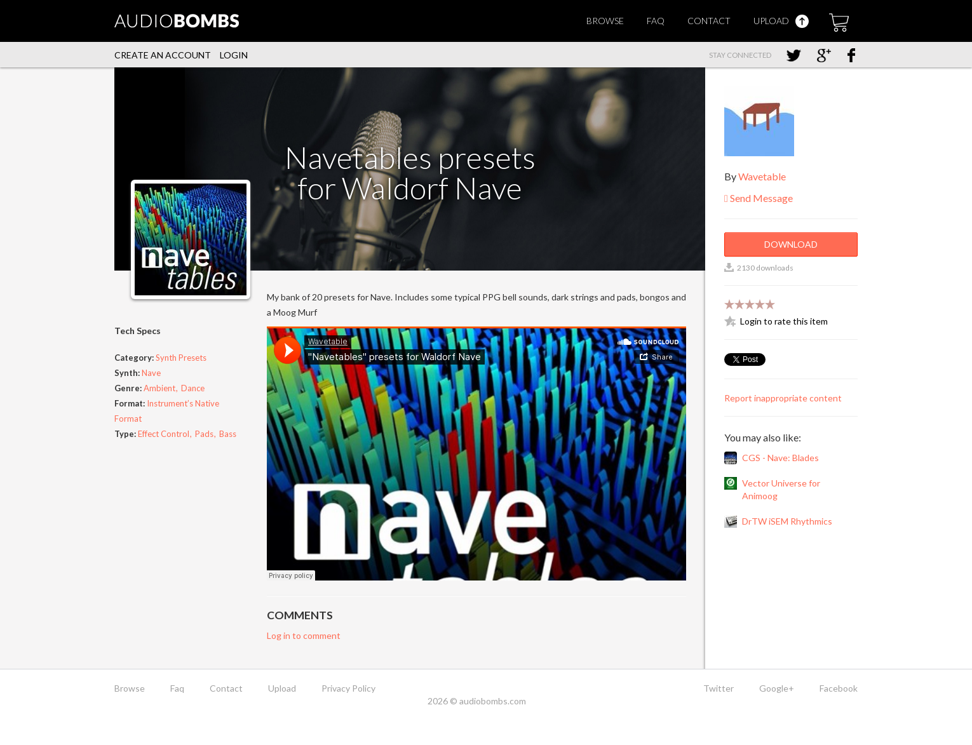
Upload (781, 20)
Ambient (159, 388)
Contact (709, 20)
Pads (204, 434)
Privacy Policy (348, 688)
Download (791, 244)
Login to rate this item (784, 321)
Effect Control (163, 434)
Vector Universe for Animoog (781, 489)
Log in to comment (304, 635)
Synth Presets (181, 357)
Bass (227, 434)
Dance (193, 388)
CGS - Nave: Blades (780, 457)
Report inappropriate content (783, 398)
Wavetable (762, 176)
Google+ (776, 688)
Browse (605, 20)
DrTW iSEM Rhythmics (787, 521)
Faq (656, 20)
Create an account (162, 55)
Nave (151, 373)
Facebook (839, 688)
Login (234, 55)
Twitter (718, 688)
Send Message (758, 198)
